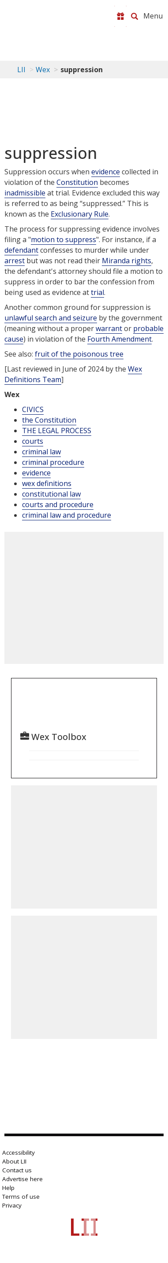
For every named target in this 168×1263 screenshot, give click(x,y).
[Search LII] (134, 16)
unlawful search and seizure (50, 318)
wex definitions (46, 483)
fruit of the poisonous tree (79, 354)
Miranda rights (126, 260)
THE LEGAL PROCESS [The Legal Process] (56, 430)
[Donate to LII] (120, 16)
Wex (43, 69)
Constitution (77, 182)
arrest (14, 260)
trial (97, 292)
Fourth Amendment (119, 339)
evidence (105, 172)
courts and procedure (57, 504)
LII (21, 69)
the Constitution (49, 420)
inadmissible (24, 193)
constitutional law (51, 494)
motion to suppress (63, 239)
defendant (21, 250)
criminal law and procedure (66, 515)
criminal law (41, 452)
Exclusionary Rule (79, 214)
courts (32, 441)
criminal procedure (53, 462)
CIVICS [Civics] (33, 409)
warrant (109, 328)
